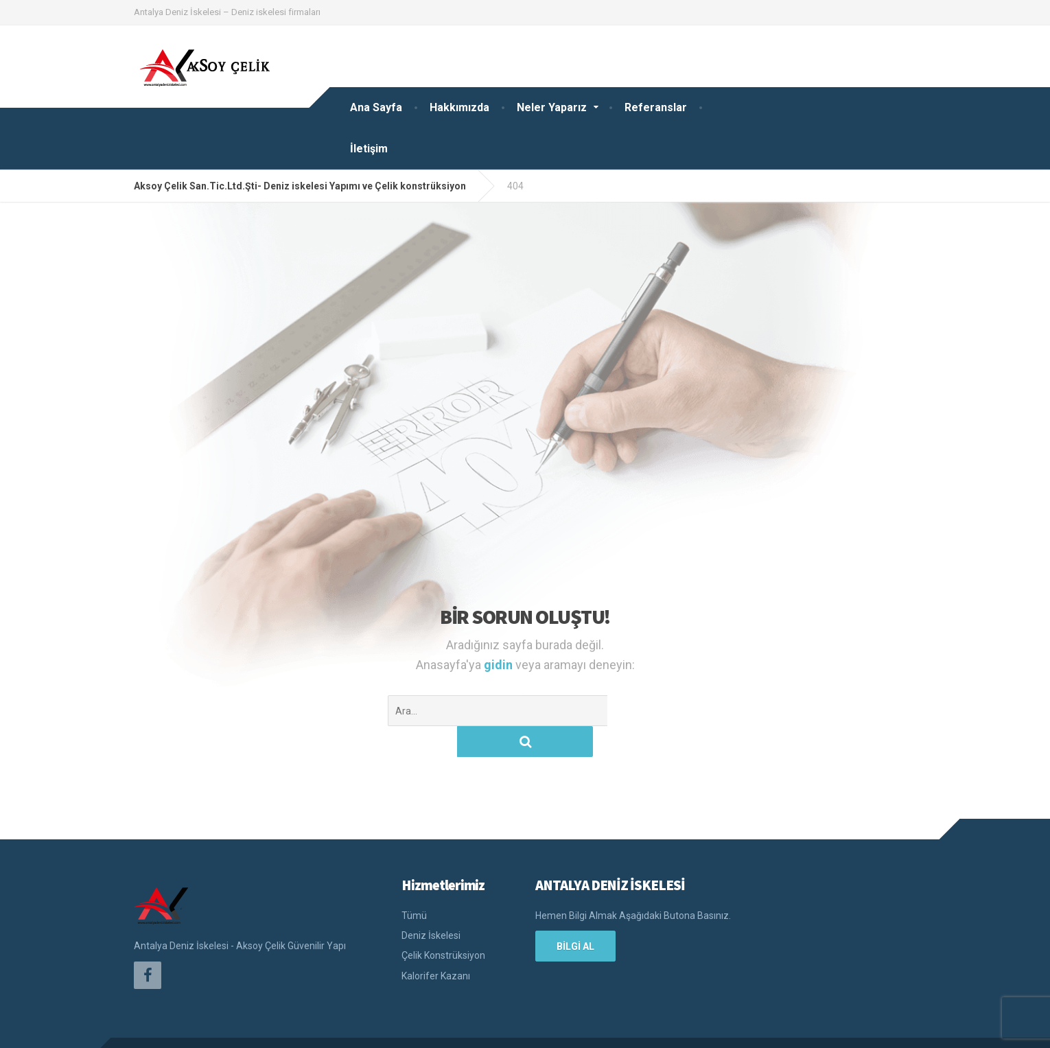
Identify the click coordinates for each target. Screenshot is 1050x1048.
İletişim (369, 148)
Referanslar (656, 107)
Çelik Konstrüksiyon (443, 924)
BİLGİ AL (575, 915)
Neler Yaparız (552, 107)
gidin (499, 664)
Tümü (414, 884)
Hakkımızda (459, 107)
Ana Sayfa (376, 107)
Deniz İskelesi (430, 904)
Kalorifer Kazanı (435, 945)
